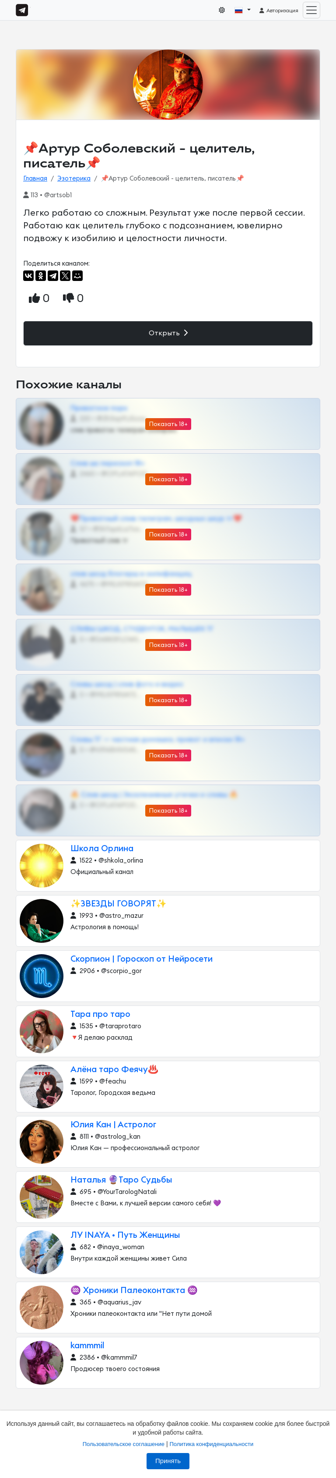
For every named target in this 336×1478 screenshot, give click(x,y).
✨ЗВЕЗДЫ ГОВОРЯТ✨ (118, 904)
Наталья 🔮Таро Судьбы (121, 1180)
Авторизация (278, 10)
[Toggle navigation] (311, 10)
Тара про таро (100, 1014)
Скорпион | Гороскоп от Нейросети (141, 959)
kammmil (87, 1346)
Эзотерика (74, 178)
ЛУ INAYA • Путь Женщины (125, 1235)
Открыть (168, 333)
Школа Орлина (101, 849)
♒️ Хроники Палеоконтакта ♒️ (134, 1290)
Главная (35, 178)
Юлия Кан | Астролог (113, 1125)
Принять (168, 1460)
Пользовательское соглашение (123, 1444)
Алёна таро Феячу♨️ (114, 1070)
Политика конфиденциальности (211, 1444)
